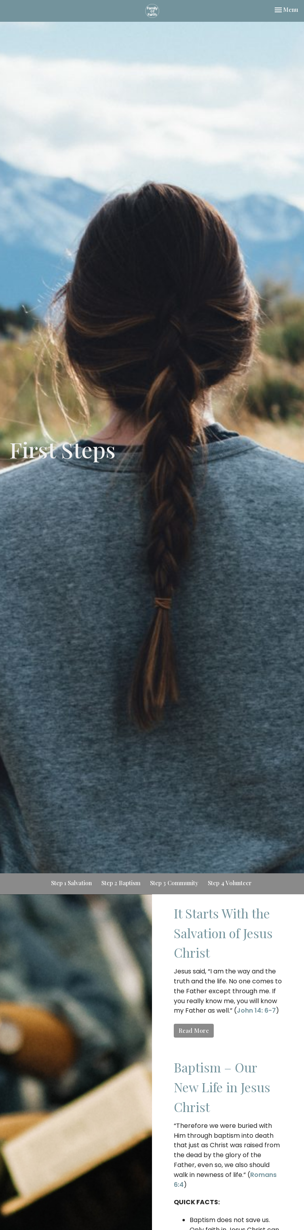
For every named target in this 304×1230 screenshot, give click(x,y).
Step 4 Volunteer (230, 883)
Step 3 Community (174, 883)
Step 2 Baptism (121, 883)
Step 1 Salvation (71, 883)
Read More (194, 1030)
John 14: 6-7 (256, 1010)
